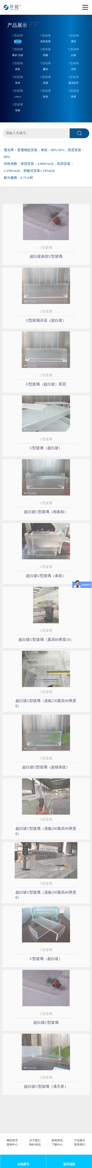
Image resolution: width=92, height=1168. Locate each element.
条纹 (17, 69)
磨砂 (73, 41)
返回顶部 (69, 1164)
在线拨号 (23, 1164)
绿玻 (17, 110)
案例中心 (12, 1144)
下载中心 (57, 1144)
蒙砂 (45, 69)
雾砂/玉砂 (17, 55)
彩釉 (45, 55)
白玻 (73, 55)
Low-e (17, 96)
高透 (45, 82)
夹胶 (73, 96)
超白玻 (18, 41)
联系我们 (79, 1144)
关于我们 (34, 1140)
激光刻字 (73, 82)
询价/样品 (35, 1144)
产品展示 (79, 1140)
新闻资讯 (57, 1140)
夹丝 (17, 82)
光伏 (73, 69)
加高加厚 (45, 41)
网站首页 (12, 1140)
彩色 (45, 96)
